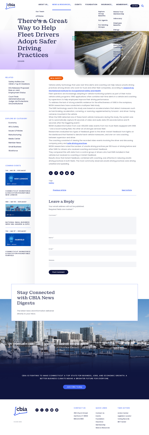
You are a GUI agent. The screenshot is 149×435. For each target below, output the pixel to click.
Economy (13, 123)
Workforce (13, 151)
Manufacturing (15, 135)
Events (81, 5)
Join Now (134, 5)
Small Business (15, 147)
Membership (120, 5)
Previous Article (59, 191)
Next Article (127, 191)
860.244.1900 (79, 419)
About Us (49, 5)
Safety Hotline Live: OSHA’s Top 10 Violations (19, 82)
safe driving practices (77, 143)
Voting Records (123, 419)
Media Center (14, 139)
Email (51, 249)
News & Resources (65, 5)
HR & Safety (14, 127)
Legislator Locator (124, 416)
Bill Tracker (122, 422)
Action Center (123, 413)
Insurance (106, 5)
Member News (15, 143)
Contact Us (100, 413)
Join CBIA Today (74, 387)
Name (51, 238)
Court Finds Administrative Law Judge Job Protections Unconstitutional (18, 100)
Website (51, 261)
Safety (51, 183)
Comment (53, 216)
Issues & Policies (16, 131)
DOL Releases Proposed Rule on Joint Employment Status (19, 90)
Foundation (93, 5)
